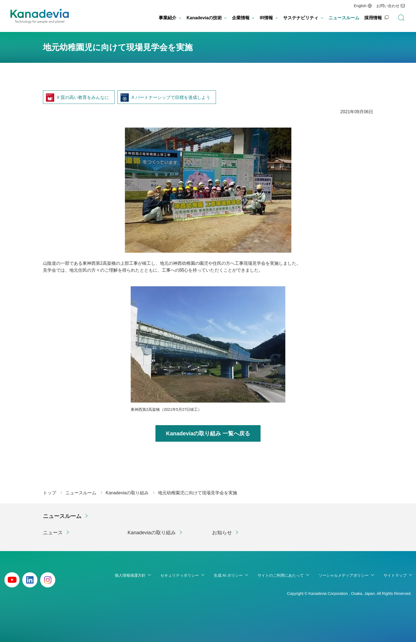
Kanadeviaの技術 (204, 17)
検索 (401, 18)
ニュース (53, 532)
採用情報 (373, 17)
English (360, 6)
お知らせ (222, 532)
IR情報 (266, 17)
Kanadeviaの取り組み (152, 532)
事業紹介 (167, 17)
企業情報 (241, 17)
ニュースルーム (344, 17)
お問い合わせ (387, 6)
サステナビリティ (300, 17)
